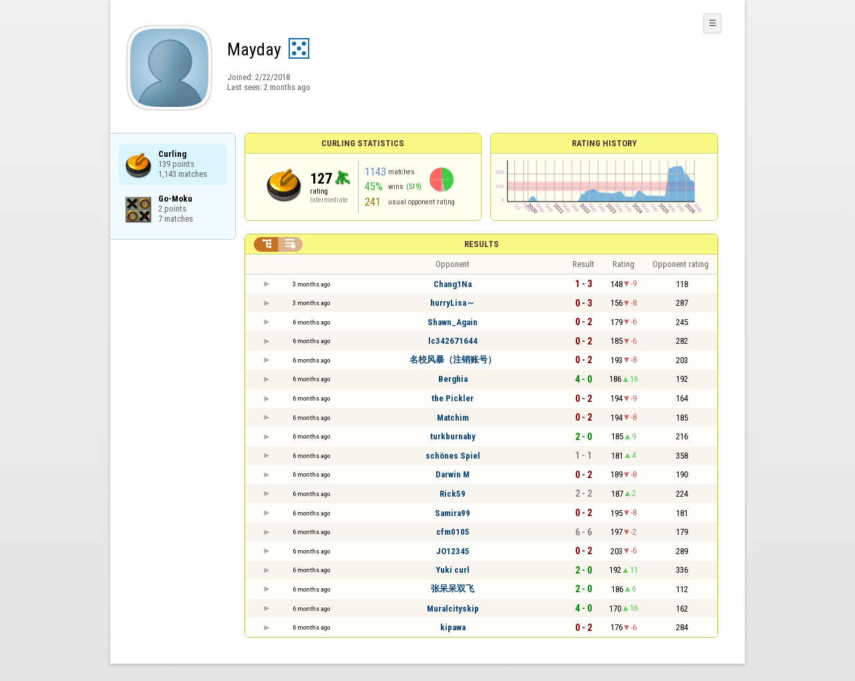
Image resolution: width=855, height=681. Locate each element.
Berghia (453, 379)
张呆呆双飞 (452, 589)
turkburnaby (453, 436)
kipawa (453, 627)
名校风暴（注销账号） (452, 360)
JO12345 (453, 551)
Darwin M (453, 474)
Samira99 (452, 513)
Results (481, 244)
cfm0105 (453, 532)
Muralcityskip (453, 609)
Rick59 (453, 494)
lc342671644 (453, 341)
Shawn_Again (453, 322)
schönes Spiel (452, 456)
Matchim (453, 418)
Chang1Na (453, 284)
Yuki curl (453, 570)
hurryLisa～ (452, 303)
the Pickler (453, 398)
